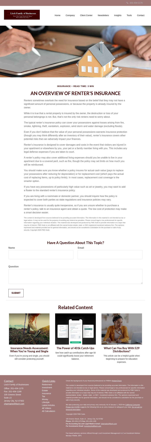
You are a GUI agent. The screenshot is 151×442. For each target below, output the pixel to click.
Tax (43, 396)
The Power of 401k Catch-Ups (75, 348)
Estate (45, 390)
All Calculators (48, 411)
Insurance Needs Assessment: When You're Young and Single (29, 349)
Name (11, 248)
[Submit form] (16, 293)
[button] (70, 15)
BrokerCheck (117, 381)
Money (45, 399)
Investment (47, 387)
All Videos (46, 408)
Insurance (46, 393)
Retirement (47, 384)
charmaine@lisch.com (109, 424)
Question (13, 266)
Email (81, 248)
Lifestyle (46, 402)
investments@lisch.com (92, 426)
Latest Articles (48, 405)
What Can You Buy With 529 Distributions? (121, 349)
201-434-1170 (135, 3)
